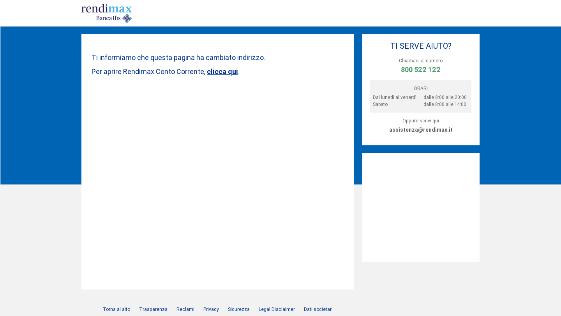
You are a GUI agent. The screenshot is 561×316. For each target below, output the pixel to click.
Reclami (185, 309)
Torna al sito (116, 309)
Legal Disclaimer (277, 309)
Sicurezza (239, 309)
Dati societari (318, 309)
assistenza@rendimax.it (421, 129)
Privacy (211, 309)
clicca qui (222, 71)
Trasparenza (153, 309)
